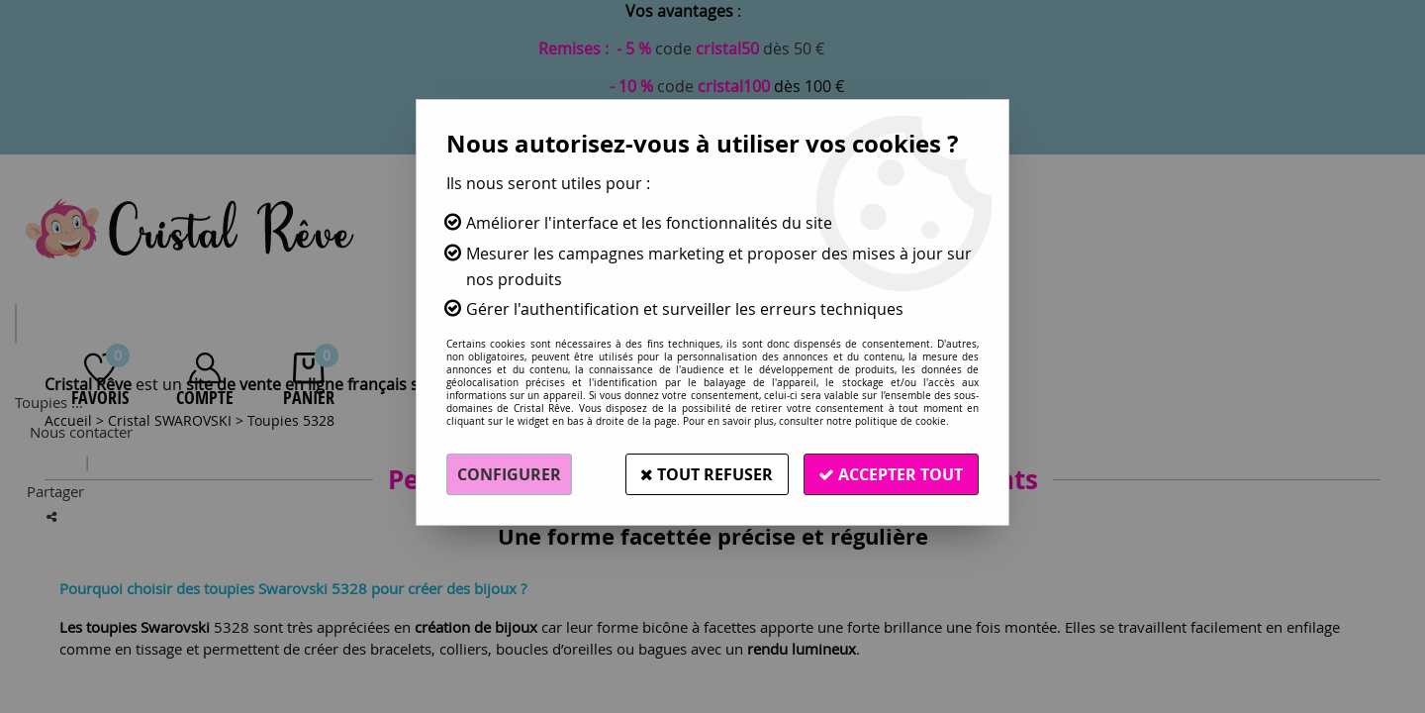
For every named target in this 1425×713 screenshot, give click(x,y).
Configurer (509, 474)
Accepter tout (890, 474)
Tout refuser (705, 474)
